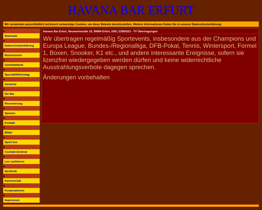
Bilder (8, 132)
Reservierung (13, 103)
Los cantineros (14, 161)
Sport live (11, 142)
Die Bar (9, 93)
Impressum (12, 200)
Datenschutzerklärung (19, 45)
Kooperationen (14, 190)
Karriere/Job (13, 180)
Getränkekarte (14, 64)
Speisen (10, 113)
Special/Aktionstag (17, 74)
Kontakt (10, 122)
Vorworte (11, 84)
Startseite (11, 35)
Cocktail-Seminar (16, 151)
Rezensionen (13, 55)
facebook (11, 171)
